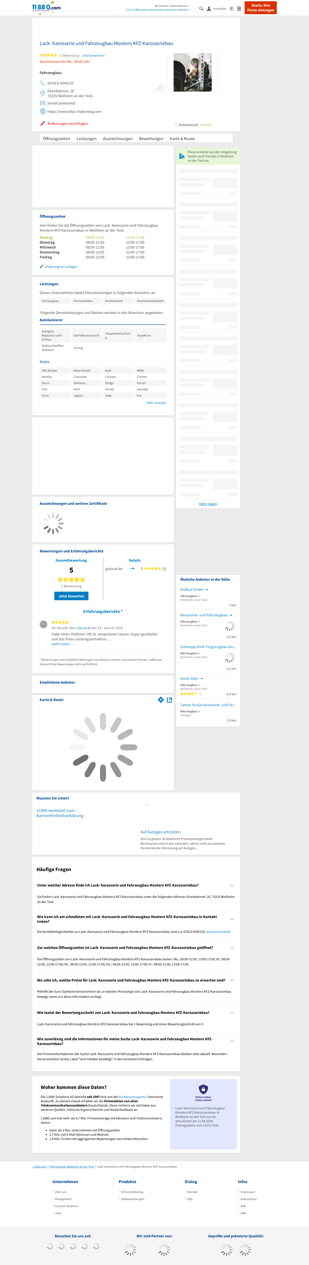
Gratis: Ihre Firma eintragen (260, 8)
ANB (243, 1213)
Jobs (58, 1213)
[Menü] (241, 8)
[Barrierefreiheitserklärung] (233, 8)
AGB (243, 1206)
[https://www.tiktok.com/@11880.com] (61, 1246)
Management (63, 1199)
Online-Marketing (132, 1192)
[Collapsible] (232, 885)
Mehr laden (208, 503)
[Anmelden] (218, 8)
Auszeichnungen (118, 138)
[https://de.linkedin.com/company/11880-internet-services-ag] (96, 1246)
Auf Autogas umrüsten (160, 831)
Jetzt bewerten (71, 596)
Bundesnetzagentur (133, 1097)
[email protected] (217, 931)
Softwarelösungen (132, 1199)
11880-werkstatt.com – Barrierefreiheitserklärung (59, 813)
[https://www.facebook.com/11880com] (50, 1246)
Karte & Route (182, 138)
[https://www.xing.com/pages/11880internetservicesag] (84, 1246)
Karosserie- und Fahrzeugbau (204, 614)
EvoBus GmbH (191, 589)
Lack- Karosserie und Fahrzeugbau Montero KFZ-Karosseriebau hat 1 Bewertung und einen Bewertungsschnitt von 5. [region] (120, 1024)
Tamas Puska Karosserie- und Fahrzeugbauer (208, 704)
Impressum (248, 1192)
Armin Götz (189, 678)
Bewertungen (151, 138)
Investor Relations (66, 1206)
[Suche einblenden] (203, 8)
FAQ (189, 1199)
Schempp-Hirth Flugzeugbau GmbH (208, 646)
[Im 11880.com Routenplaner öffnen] (161, 699)
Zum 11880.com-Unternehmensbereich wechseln (157, 10)
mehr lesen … (63, 643)
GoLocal (84, 627)
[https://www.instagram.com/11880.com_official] (73, 1246)
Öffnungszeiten (56, 138)
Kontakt (192, 1192)
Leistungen (87, 138)
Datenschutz (249, 1199)
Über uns (61, 1192)
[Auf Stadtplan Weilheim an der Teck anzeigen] (169, 699)
